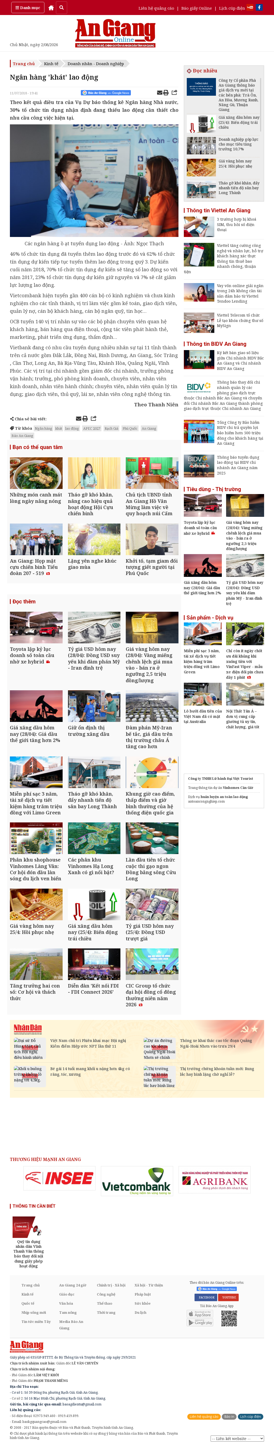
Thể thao (104, 1303)
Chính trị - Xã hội (111, 1285)
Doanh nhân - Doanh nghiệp (96, 63)
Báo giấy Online (196, 8)
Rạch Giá (111, 428)
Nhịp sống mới (33, 1312)
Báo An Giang (22, 435)
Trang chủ (24, 63)
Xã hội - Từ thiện (149, 1285)
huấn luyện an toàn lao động (224, 797)
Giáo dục (66, 1294)
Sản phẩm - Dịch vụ (210, 617)
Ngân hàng (43, 428)
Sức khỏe (143, 1303)
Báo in (229, 1416)
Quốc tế (27, 1303)
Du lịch (140, 1312)
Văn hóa (66, 1303)
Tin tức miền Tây (36, 1321)
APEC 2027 (91, 428)
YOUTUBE (228, 1297)
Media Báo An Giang (71, 1324)
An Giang (149, 428)
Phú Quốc (130, 428)
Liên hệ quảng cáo (156, 8)
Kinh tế (51, 63)
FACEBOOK (206, 1297)
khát (58, 428)
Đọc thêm (24, 601)
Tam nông (68, 1312)
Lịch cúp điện (232, 8)
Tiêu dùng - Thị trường (214, 489)
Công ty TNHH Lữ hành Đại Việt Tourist (220, 778)
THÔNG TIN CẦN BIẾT (34, 1206)
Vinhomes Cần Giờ (238, 787)
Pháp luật (143, 1294)
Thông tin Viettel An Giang (218, 210)
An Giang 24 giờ (72, 1285)
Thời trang (106, 1312)
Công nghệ (106, 1294)
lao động (72, 428)
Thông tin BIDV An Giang (216, 344)
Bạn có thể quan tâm (38, 447)
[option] (59, 1178)
